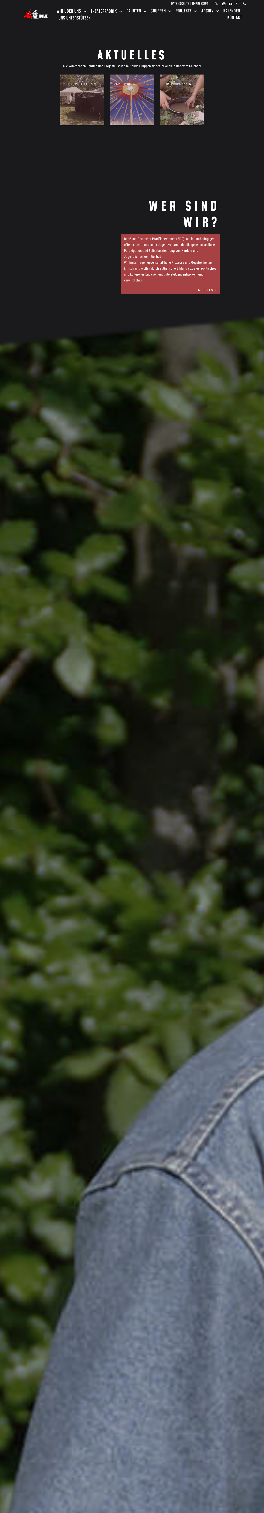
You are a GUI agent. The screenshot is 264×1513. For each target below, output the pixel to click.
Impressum (200, 3)
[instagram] (223, 3)
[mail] (237, 3)
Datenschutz (180, 3)
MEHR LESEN (207, 290)
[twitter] (216, 3)
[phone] (244, 3)
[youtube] (230, 3)
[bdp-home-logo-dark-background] (35, 11)
